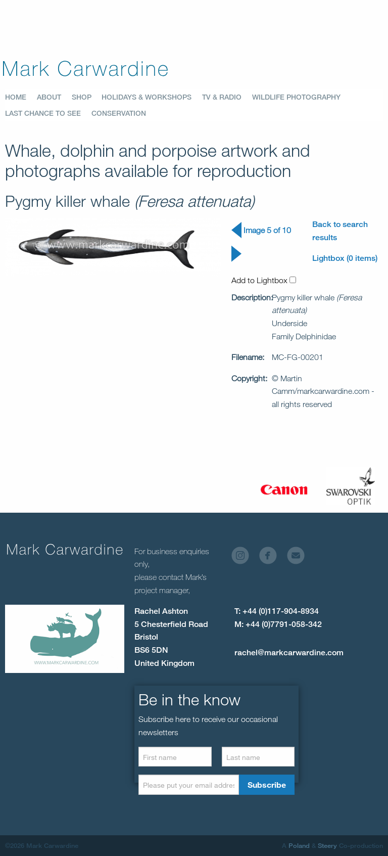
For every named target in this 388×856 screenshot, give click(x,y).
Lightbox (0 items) (344, 258)
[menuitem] (21, 97)
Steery (327, 845)
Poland (299, 845)
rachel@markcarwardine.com (289, 652)
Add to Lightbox (263, 280)
